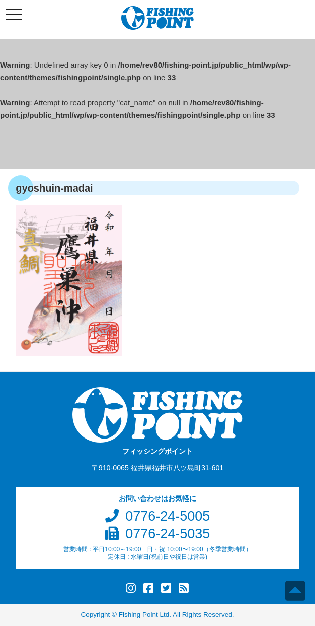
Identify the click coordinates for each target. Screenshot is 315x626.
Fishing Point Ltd (144, 614)
